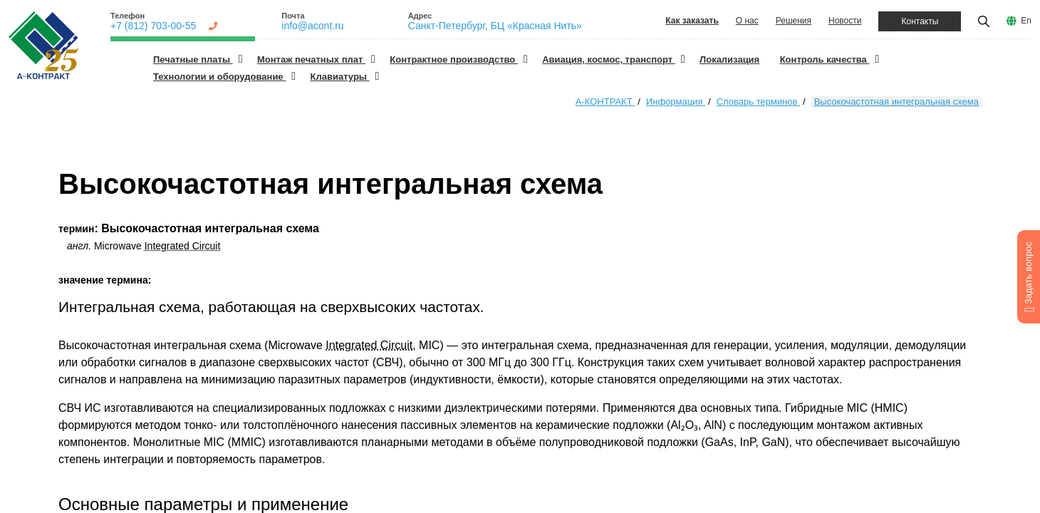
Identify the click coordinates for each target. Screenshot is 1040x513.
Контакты (919, 21)
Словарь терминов (758, 101)
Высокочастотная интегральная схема (896, 101)
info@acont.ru (312, 25)
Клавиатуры (340, 76)
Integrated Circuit (183, 246)
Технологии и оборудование (219, 76)
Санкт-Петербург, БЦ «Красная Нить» (495, 25)
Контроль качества (825, 59)
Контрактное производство (454, 59)
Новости (844, 21)
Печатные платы (193, 59)
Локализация (729, 59)
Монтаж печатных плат (311, 59)
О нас (747, 21)
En (1026, 21)
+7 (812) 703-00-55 (153, 25)
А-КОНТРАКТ (605, 101)
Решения (793, 21)
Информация (675, 101)
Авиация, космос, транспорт (608, 59)
